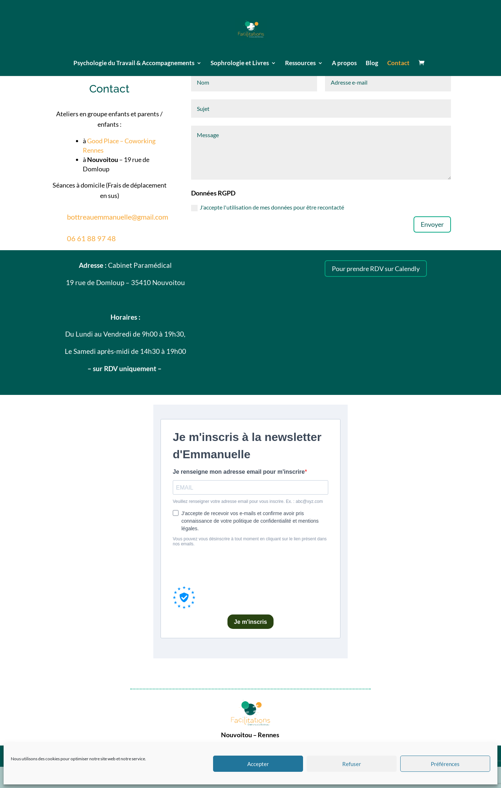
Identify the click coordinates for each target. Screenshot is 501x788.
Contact (398, 63)
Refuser (351, 764)
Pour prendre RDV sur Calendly (376, 269)
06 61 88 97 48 (91, 238)
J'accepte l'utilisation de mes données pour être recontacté (267, 207)
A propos (344, 63)
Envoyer (432, 224)
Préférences (445, 764)
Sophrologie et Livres (240, 63)
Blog (372, 63)
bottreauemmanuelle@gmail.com (117, 216)
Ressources (300, 63)
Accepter (258, 764)
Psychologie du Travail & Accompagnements (133, 63)
